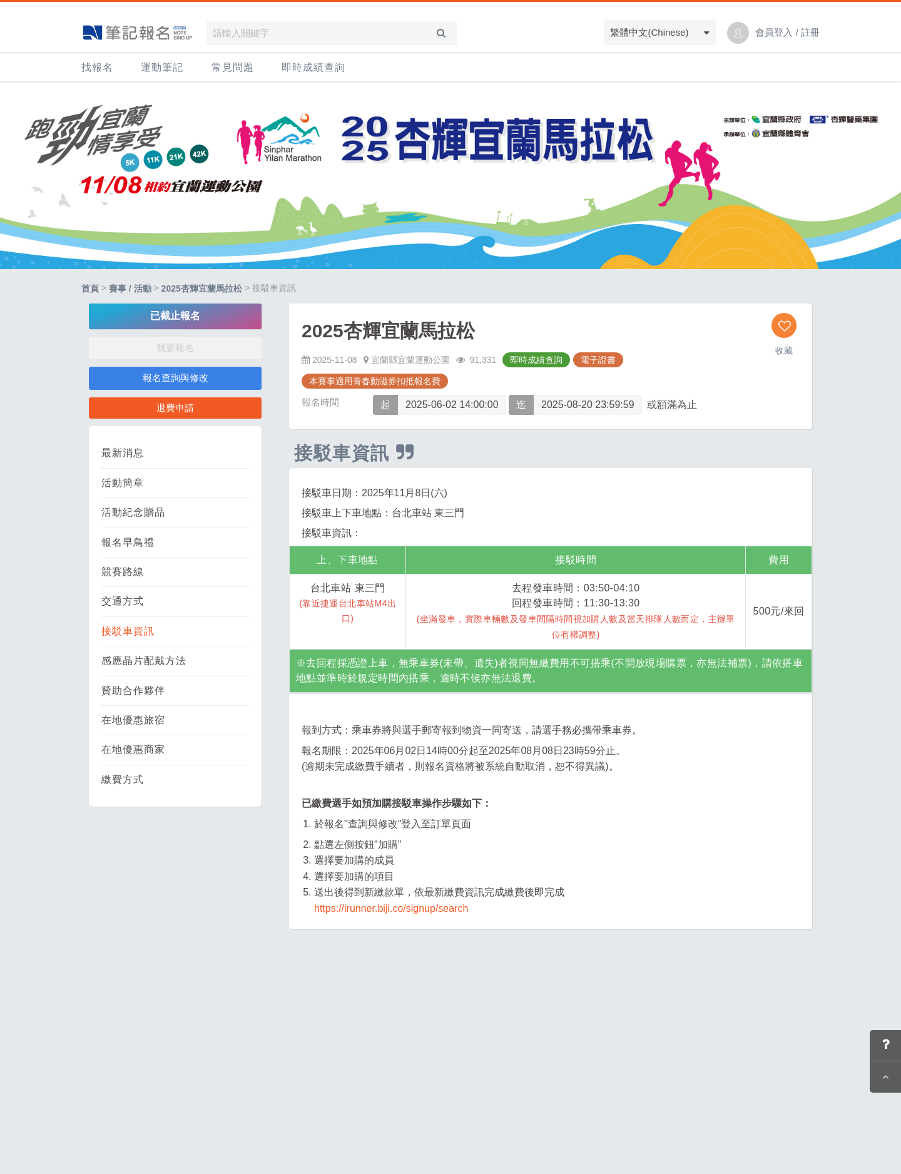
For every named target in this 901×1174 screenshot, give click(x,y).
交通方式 (122, 601)
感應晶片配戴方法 (143, 660)
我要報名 (175, 347)
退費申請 (175, 407)
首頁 (90, 288)
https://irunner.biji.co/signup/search (391, 908)
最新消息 (122, 452)
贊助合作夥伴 (133, 690)
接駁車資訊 (128, 631)
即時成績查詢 (313, 67)
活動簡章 (122, 482)
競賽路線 (122, 571)
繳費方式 (122, 779)
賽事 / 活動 (130, 288)
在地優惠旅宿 (133, 720)
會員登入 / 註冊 (787, 32)
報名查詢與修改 (175, 377)
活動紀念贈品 (133, 512)
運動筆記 (162, 67)
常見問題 (232, 67)
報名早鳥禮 (128, 542)
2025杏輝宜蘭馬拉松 (201, 288)
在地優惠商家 (133, 749)
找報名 (97, 67)
